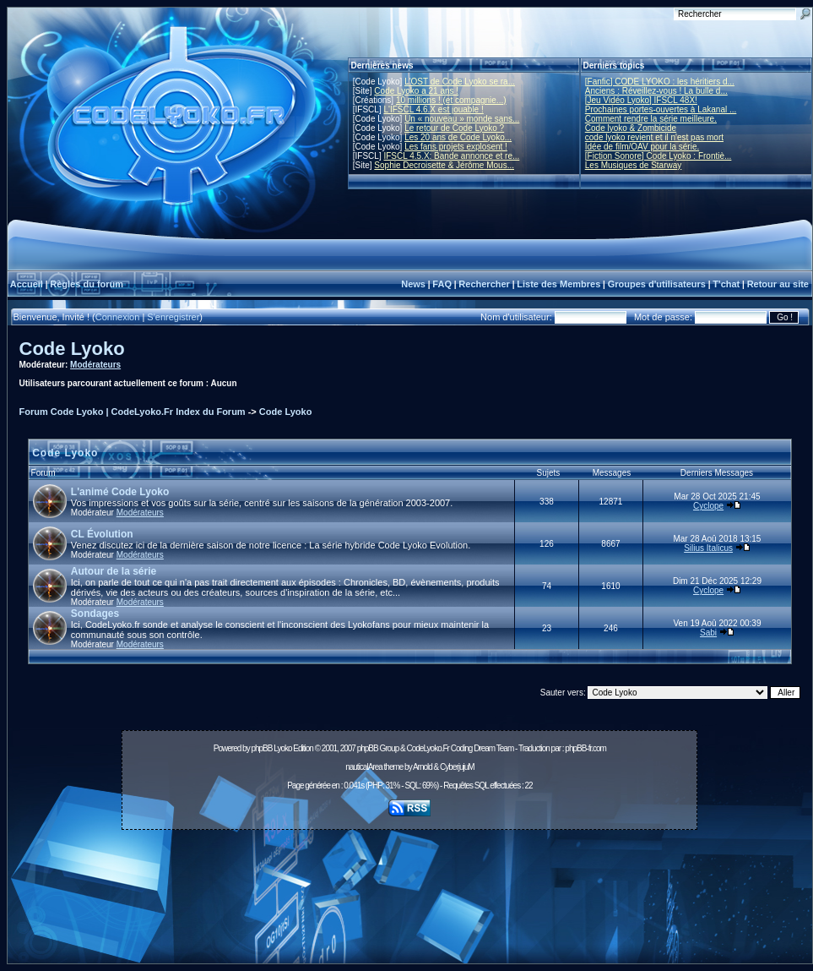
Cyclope (708, 505)
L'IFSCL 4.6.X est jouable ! (433, 109)
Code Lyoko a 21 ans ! (416, 90)
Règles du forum (86, 284)
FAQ (442, 284)
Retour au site (778, 284)
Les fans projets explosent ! (455, 146)
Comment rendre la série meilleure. (651, 118)
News (413, 284)
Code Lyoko (72, 348)
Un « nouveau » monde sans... (461, 118)
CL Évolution (102, 534)
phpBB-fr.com (585, 748)
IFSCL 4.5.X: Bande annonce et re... (451, 156)
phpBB (261, 748)
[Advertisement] (409, 901)
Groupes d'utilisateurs (657, 284)
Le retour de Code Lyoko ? (454, 128)
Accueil (26, 284)
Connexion (117, 317)
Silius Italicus (708, 548)
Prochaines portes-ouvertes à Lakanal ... (661, 109)
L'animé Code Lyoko (120, 492)
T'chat (726, 284)
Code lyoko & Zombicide (630, 128)
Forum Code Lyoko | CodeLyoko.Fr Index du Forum (132, 411)
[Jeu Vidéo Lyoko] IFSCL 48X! (641, 100)
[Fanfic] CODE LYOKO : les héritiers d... (659, 81)
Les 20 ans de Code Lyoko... (458, 137)
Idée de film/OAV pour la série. (642, 146)
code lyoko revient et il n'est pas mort (654, 137)
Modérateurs (95, 364)
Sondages (95, 613)
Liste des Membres (558, 284)
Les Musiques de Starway (633, 165)
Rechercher (484, 284)
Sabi (708, 632)
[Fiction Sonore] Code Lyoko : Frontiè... (658, 156)
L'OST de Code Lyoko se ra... (459, 81)
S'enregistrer (173, 317)
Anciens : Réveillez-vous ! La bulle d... (656, 90)
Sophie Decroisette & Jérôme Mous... (444, 165)
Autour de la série (113, 571)
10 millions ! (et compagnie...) (451, 100)
